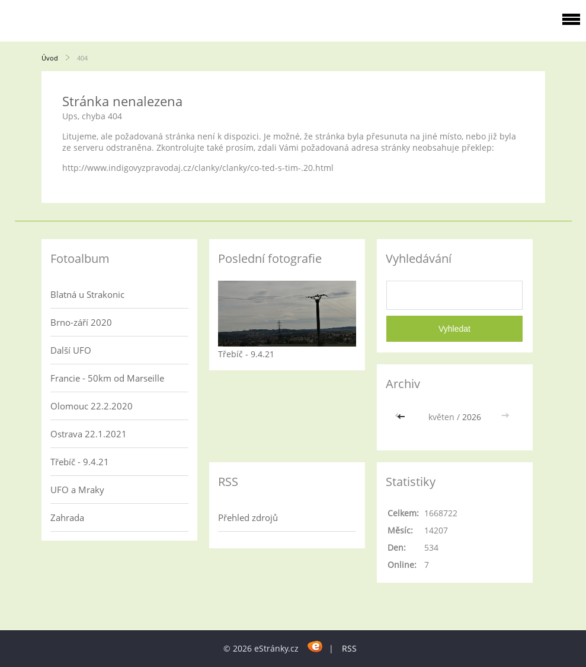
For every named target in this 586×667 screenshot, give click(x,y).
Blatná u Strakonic (87, 294)
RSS (349, 648)
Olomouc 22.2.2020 (91, 406)
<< (402, 417)
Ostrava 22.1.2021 (88, 434)
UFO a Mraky (77, 490)
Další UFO (70, 350)
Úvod (49, 57)
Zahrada (67, 517)
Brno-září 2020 (81, 322)
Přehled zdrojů (248, 517)
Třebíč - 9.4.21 (79, 462)
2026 (471, 417)
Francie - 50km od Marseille (107, 378)
